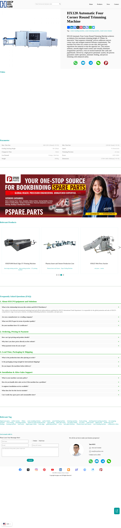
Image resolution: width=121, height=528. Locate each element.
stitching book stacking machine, (98, 421)
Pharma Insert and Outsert (53, 268)
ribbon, (24, 421)
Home (91, 4)
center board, (90, 422)
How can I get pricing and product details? (16, 337)
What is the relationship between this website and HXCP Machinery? (24, 307)
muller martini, (16, 421)
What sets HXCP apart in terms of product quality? (18, 321)
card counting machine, (99, 424)
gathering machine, (51, 424)
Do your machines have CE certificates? (15, 325)
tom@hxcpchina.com (97, 451)
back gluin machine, (69, 424)
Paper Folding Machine (66, 268)
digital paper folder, (31, 424)
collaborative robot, (113, 424)
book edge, (42, 424)
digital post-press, (5, 421)
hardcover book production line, (37, 422)
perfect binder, (47, 421)
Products (99, 4)
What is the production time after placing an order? (18, 357)
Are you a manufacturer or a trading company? (17, 317)
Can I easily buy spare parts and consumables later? (19, 395)
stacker (102, 268)
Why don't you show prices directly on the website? (18, 341)
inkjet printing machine (24, 268)
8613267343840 (96, 448)
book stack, (21, 424)
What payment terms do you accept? (14, 346)
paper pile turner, (61, 422)
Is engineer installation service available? (15, 386)
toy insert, (82, 422)
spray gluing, (51, 422)
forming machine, (11, 424)
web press (96, 268)
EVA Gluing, (10, 422)
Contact (116, 4)
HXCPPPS (54, 472)
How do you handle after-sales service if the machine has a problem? (24, 382)
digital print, (98, 422)
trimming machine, (72, 421)
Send (30, 460)
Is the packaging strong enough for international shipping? (21, 362)
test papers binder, (72, 422)
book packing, (83, 421)
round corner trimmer (106, 31)
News (108, 4)
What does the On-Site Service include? (14, 390)
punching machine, (21, 422)
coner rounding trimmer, (34, 421)
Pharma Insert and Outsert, (84, 424)
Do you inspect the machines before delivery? (16, 366)
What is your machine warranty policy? (15, 378)
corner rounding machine (77, 31)
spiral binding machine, (58, 421)
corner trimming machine (92, 31)
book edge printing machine (11, 268)
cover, (60, 424)
